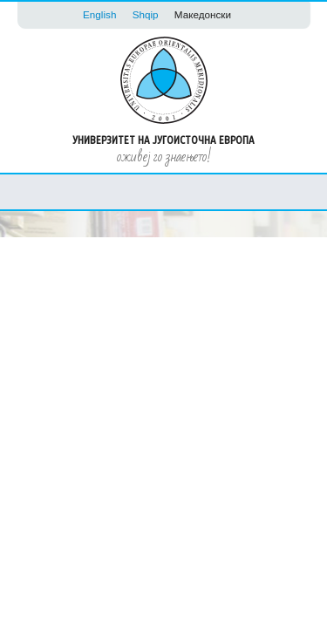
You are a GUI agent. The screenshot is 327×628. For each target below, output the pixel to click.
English (99, 14)
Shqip (146, 14)
